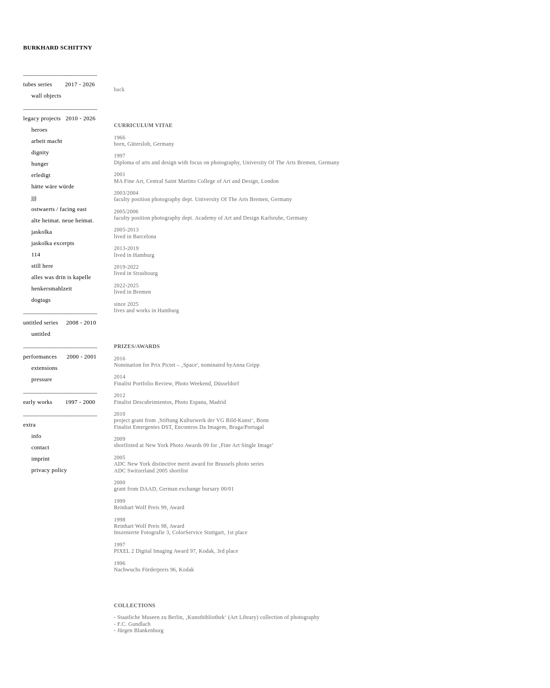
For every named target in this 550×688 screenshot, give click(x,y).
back (119, 89)
